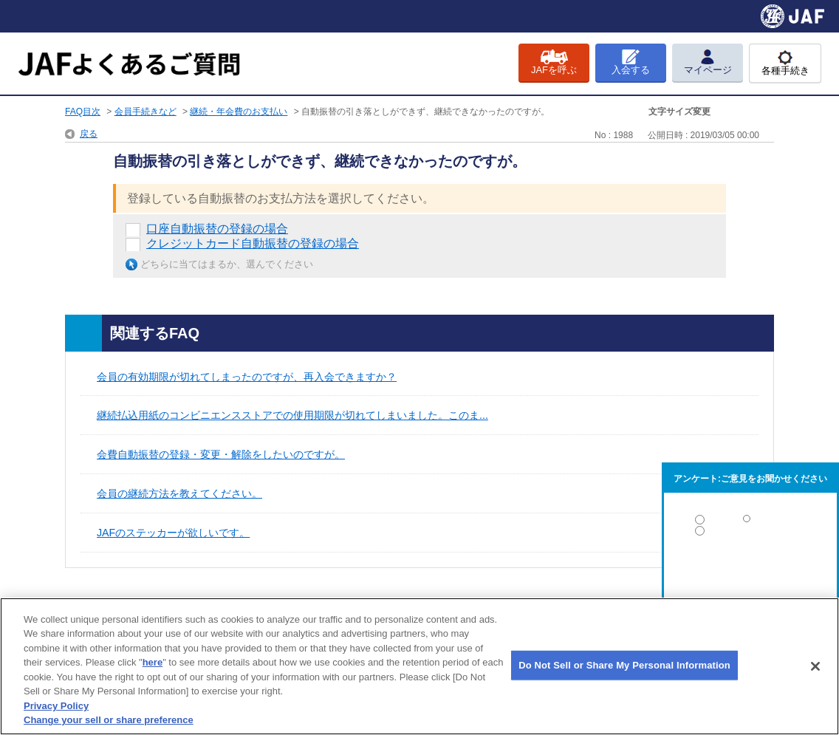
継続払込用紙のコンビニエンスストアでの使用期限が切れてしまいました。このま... (292, 415)
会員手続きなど (145, 111)
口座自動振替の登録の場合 (217, 228)
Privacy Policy (56, 705)
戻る (88, 134)
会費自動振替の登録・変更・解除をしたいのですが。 (221, 454)
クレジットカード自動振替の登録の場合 (252, 243)
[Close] (815, 666)
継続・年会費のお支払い (238, 111)
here (152, 662)
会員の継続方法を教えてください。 (179, 493)
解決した (750, 522)
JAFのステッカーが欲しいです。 (173, 533)
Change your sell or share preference (109, 719)
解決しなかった (750, 571)
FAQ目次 (82, 111)
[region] (419, 666)
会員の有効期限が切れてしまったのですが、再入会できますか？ (247, 377)
